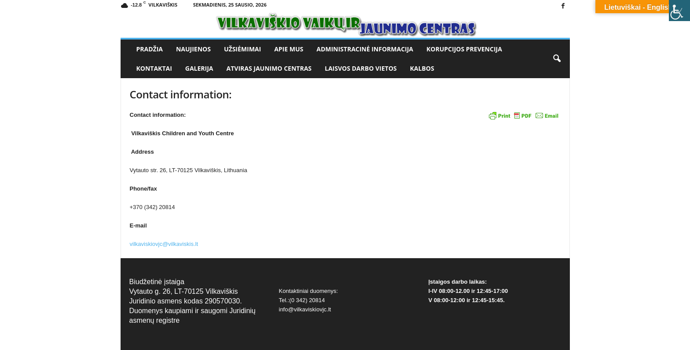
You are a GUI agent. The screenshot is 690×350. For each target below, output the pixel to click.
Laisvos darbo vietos (361, 68)
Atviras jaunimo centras (269, 68)
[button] (556, 59)
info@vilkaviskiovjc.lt (305, 309)
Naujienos (193, 49)
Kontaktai (154, 68)
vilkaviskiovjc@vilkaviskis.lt (164, 244)
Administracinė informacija (364, 49)
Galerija (199, 68)
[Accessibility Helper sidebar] (679, 10)
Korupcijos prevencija (464, 49)
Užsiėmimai (242, 49)
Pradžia (149, 49)
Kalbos (422, 68)
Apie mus (288, 49)
